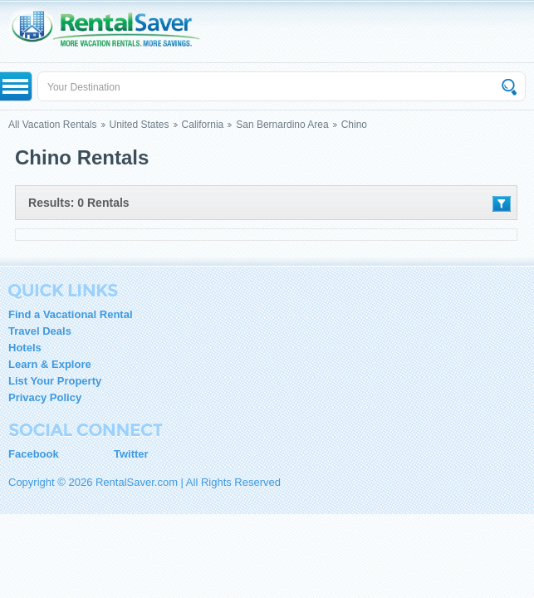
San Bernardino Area (282, 124)
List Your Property (54, 381)
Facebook (33, 454)
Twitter (131, 454)
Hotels (25, 347)
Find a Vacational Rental (70, 314)
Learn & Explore (49, 364)
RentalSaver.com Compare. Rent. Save (114, 31)
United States (139, 124)
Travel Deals (39, 331)
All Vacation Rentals (52, 124)
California (203, 124)
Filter (501, 204)
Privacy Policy (44, 397)
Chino (354, 124)
